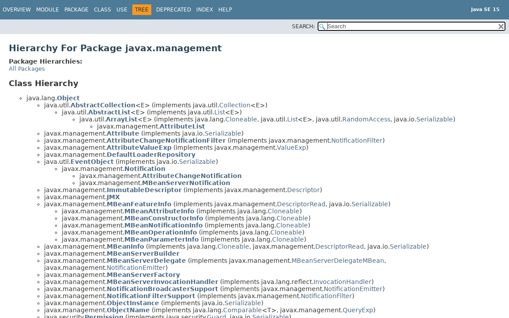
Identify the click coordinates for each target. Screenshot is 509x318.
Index (204, 10)
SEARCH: (303, 26)
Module (47, 10)
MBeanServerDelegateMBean (338, 260)
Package (76, 10)
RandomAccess (366, 119)
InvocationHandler (342, 281)
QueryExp (358, 310)
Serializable (434, 119)
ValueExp (291, 147)
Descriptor (303, 189)
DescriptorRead (301, 204)
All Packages (27, 68)
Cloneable (241, 119)
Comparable (242, 310)
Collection (235, 105)
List (219, 112)
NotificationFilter (356, 140)
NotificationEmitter (136, 267)
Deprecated (173, 10)
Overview (17, 10)
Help (225, 10)
